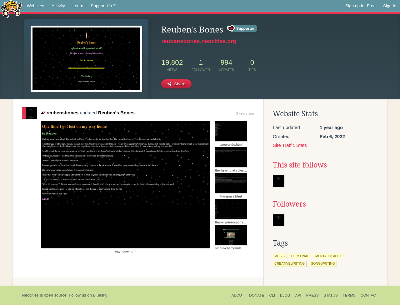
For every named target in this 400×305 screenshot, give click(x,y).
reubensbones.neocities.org (198, 41)
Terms (349, 295)
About (238, 295)
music (279, 256)
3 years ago (245, 113)
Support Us (103, 5)
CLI (272, 295)
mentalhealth (328, 256)
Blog (285, 295)
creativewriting (289, 263)
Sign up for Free (360, 5)
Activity (58, 5)
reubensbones (59, 112)
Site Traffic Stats (290, 145)
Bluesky (100, 295)
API (298, 295)
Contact (369, 295)
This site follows (300, 165)
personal (300, 256)
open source (55, 295)
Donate (256, 295)
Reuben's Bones (116, 112)
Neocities (30, 295)
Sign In (389, 5)
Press (312, 295)
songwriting (323, 263)
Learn (77, 5)
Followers (289, 204)
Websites (35, 5)
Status (331, 295)
